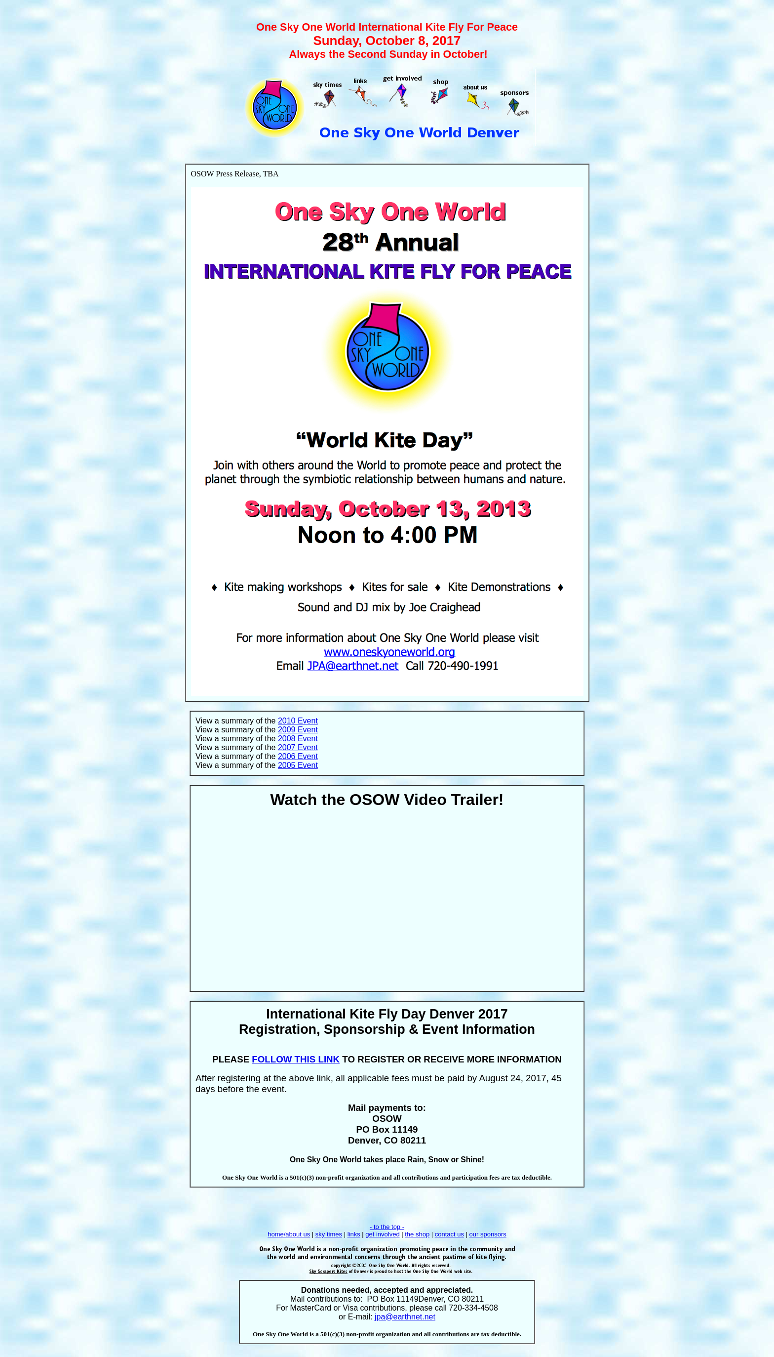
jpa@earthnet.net (405, 1317)
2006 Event (298, 756)
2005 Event (298, 765)
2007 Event (298, 747)
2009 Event (298, 729)
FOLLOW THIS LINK (296, 1059)
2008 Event (298, 738)
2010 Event (298, 721)
